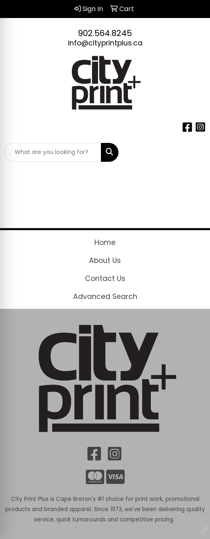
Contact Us (105, 278)
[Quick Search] (52, 152)
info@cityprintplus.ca (105, 43)
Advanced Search (105, 296)
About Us (105, 260)
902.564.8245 (105, 33)
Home (105, 242)
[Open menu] (193, 152)
